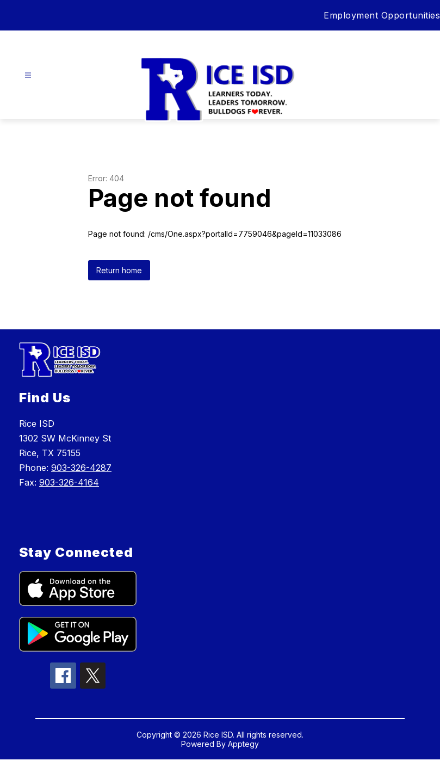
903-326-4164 (69, 482)
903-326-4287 (81, 467)
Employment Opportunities (382, 15)
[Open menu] (28, 75)
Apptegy (243, 744)
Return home (119, 270)
